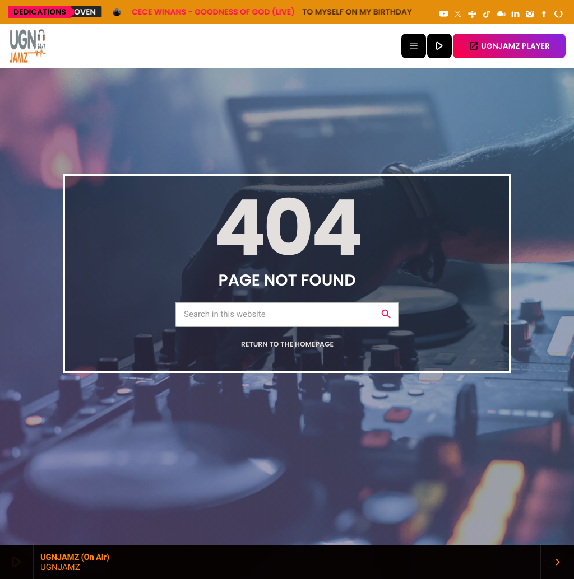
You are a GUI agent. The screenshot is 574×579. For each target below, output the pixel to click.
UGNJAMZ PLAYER (509, 46)
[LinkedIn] (515, 14)
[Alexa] (558, 14)
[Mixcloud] (501, 14)
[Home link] (28, 46)
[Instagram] (529, 14)
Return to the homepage (287, 344)
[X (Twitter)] (457, 14)
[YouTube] (443, 14)
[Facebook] (544, 14)
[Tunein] (472, 14)
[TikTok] (486, 14)
